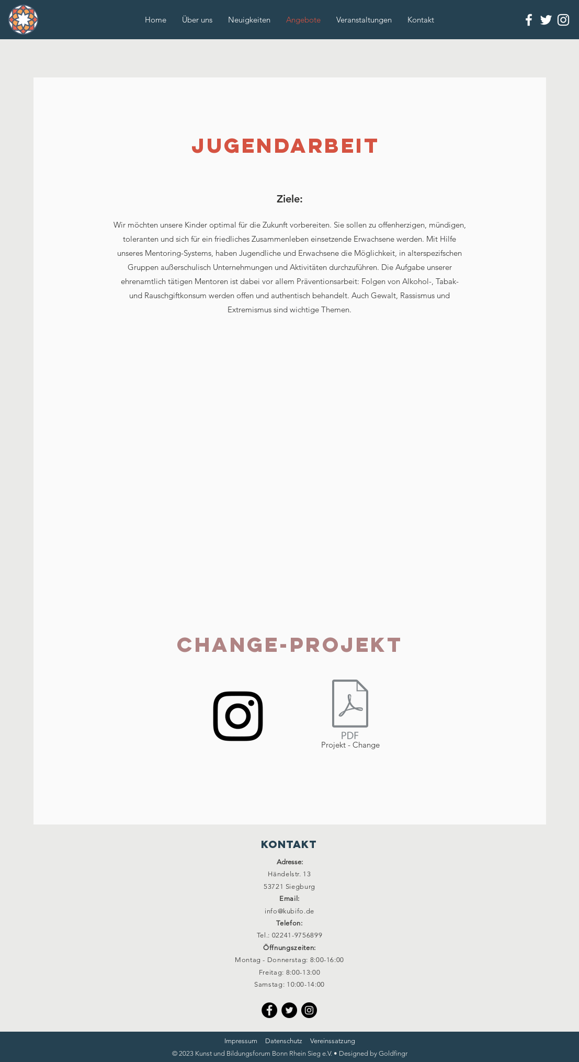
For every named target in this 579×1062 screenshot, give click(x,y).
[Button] (22, 19)
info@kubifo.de (289, 911)
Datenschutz (283, 1041)
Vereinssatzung (332, 1041)
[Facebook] (269, 1010)
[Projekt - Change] (350, 716)
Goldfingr (393, 1053)
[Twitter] (289, 1010)
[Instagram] (238, 716)
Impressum (240, 1041)
